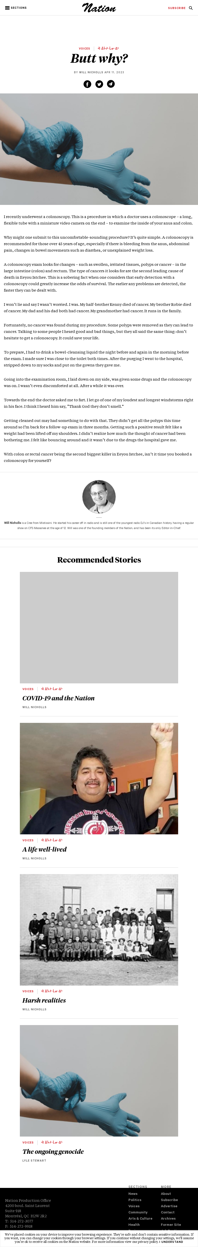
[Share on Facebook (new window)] (87, 84)
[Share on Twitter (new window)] (99, 84)
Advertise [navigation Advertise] (169, 1207)
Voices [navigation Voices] (133, 1207)
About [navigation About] (166, 1194)
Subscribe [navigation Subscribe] (169, 1200)
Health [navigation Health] (134, 1225)
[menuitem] (177, 8)
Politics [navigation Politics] (134, 1200)
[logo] (99, 11)
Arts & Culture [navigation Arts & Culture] (140, 1219)
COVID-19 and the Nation (58, 698)
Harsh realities (44, 1000)
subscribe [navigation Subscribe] (177, 8)
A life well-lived (44, 849)
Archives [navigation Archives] (168, 1219)
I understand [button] (171, 1242)
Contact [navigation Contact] (168, 1213)
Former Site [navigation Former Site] (171, 1225)
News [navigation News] (132, 1194)
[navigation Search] (191, 9)
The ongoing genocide (53, 1151)
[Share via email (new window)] (111, 84)
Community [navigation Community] (137, 1213)
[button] (16, 8)
